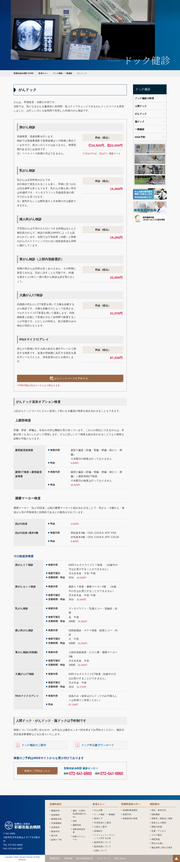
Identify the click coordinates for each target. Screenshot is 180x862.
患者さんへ (43, 73)
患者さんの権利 (158, 823)
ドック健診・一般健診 (62, 73)
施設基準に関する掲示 (162, 847)
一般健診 (140, 129)
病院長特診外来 (79, 831)
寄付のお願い (157, 843)
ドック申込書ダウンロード (97, 745)
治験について (100, 850)
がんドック (141, 113)
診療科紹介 (56, 804)
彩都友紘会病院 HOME (24, 73)
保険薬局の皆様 (130, 818)
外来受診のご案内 (102, 823)
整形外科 (55, 831)
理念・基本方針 (158, 810)
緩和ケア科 (56, 840)
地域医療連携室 (130, 810)
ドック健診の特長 (144, 98)
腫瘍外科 (55, 810)
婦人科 (54, 835)
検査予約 (127, 814)
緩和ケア (98, 818)
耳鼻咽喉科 (56, 823)
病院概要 (155, 814)
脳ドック (140, 121)
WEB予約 (140, 137)
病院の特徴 (156, 827)
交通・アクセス (158, 831)
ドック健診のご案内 (34, 745)
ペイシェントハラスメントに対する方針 (104, 836)
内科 (75, 821)
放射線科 (55, 815)
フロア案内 (156, 835)
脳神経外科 (56, 819)
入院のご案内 (100, 827)
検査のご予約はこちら (37, 770)
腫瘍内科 (77, 825)
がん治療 (98, 810)
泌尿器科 (55, 827)
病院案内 (155, 804)
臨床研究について (102, 842)
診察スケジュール (79, 838)
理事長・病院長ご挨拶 (162, 818)
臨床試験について (102, 846)
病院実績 (155, 839)
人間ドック (141, 106)
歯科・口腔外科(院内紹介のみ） (79, 813)
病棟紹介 (98, 831)
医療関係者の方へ (131, 804)
